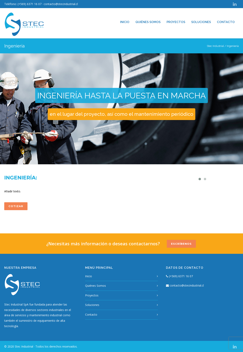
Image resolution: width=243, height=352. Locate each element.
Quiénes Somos (148, 22)
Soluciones (201, 22)
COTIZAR (15, 206)
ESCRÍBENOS (181, 243)
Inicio (124, 22)
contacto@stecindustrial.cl (61, 4)
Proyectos (176, 22)
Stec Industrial (215, 45)
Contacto (226, 22)
